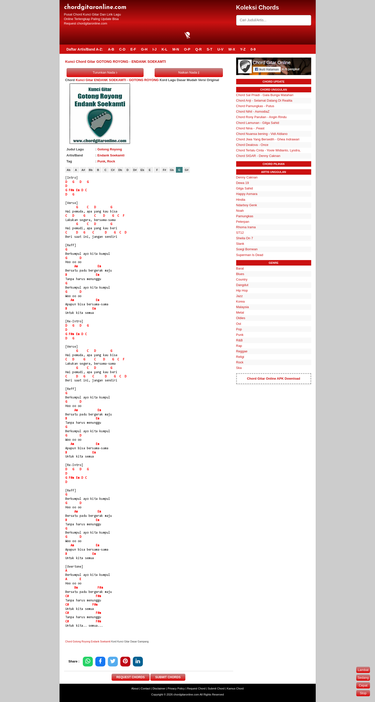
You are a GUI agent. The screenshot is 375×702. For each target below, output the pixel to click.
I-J (154, 49)
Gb (172, 169)
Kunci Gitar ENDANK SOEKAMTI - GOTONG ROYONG (117, 80)
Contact (145, 688)
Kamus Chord (235, 688)
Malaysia (242, 307)
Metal (240, 312)
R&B (239, 340)
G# (187, 169)
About (135, 688)
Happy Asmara (246, 194)
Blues (240, 274)
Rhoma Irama (246, 227)
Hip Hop (242, 290)
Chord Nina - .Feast (250, 128)
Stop (363, 693)
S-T (209, 49)
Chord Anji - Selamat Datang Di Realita (264, 100)
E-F (133, 49)
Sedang (363, 677)
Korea (240, 301)
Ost (238, 324)
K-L (164, 49)
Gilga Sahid (244, 188)
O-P (187, 49)
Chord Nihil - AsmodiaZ (253, 111)
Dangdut (242, 285)
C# (113, 169)
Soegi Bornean (247, 249)
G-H (144, 49)
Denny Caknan (247, 177)
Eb (142, 169)
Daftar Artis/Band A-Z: (85, 49)
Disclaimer (159, 688)
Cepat (363, 685)
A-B (111, 49)
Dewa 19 (242, 183)
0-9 (253, 49)
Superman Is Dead (249, 255)
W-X (231, 49)
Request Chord (196, 688)
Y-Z (243, 49)
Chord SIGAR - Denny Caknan (258, 156)
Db (120, 169)
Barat (240, 268)
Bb (91, 169)
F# (164, 169)
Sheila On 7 (244, 238)
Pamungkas (244, 216)
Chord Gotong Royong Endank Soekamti (88, 641)
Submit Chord (216, 688)
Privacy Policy (176, 688)
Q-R (198, 49)
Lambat (363, 670)
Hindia (240, 199)
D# (135, 169)
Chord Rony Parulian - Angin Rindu (261, 117)
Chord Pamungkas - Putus (255, 106)
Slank (240, 244)
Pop (239, 329)
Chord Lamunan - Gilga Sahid (257, 123)
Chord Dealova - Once (252, 145)
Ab (69, 169)
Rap (239, 346)
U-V (220, 49)
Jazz (239, 296)
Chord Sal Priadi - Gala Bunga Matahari (264, 95)
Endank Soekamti (110, 155)
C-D (122, 49)
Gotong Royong (109, 149)
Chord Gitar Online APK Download (273, 378)
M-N (175, 49)
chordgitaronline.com (95, 7)
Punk (101, 161)
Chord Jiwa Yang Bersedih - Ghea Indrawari (267, 139)
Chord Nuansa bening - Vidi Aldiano (262, 134)
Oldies (240, 318)
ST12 (240, 233)
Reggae (242, 351)
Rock (111, 161)
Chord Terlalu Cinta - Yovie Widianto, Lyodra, (268, 150)
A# (83, 169)
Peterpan (242, 221)
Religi (240, 357)
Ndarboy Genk (246, 205)
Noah (240, 210)
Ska (239, 368)
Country (242, 279)
